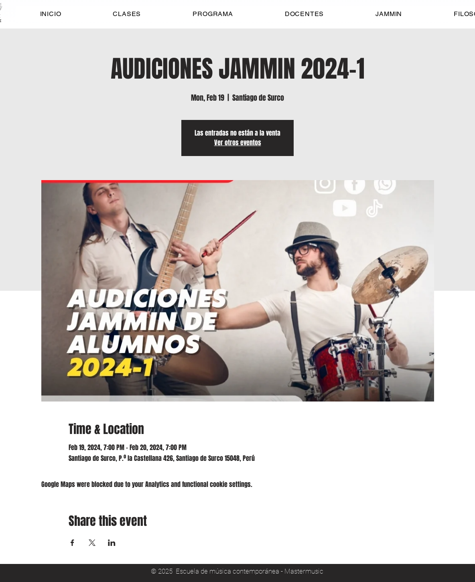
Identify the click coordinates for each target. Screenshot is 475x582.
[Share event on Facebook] (72, 542)
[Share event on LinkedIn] (112, 542)
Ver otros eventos (237, 142)
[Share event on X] (92, 542)
